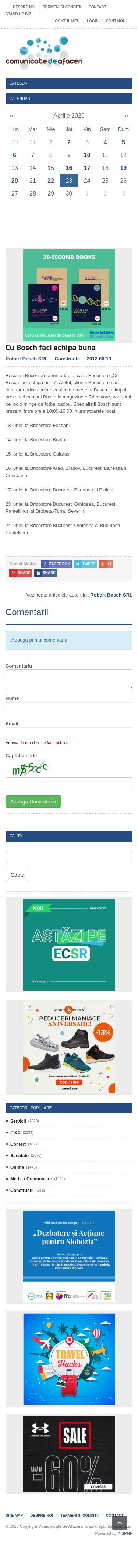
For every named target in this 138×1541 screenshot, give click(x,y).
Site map (14, 1516)
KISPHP (125, 1533)
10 (87, 155)
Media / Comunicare (31, 1178)
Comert (18, 1144)
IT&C (15, 1132)
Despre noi (24, 7)
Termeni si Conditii (62, 7)
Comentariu (19, 666)
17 (87, 168)
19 (123, 168)
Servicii (18, 1121)
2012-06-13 (99, 358)
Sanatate (19, 1155)
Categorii (20, 83)
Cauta (17, 875)
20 (14, 181)
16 (69, 168)
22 (50, 181)
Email (12, 723)
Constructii (67, 358)
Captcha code (21, 755)
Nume (12, 698)
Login (93, 21)
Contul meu (67, 21)
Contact (97, 7)
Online (17, 1167)
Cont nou (115, 21)
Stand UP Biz (18, 14)
